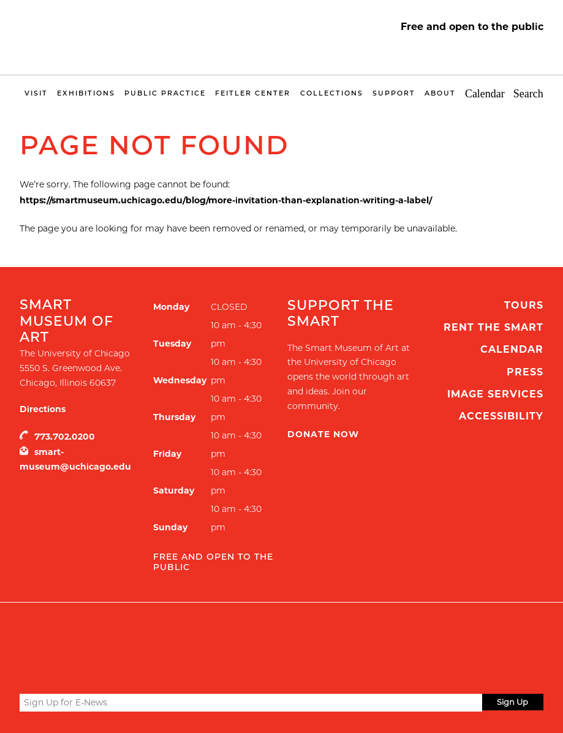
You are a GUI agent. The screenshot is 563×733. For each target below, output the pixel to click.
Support (393, 93)
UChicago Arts (137, 633)
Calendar (485, 94)
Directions (43, 409)
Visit (36, 93)
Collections (331, 93)
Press (525, 372)
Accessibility (501, 416)
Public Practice (165, 93)
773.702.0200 (64, 436)
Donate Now (323, 434)
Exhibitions (86, 93)
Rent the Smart (493, 327)
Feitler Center (252, 93)
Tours (523, 305)
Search (528, 94)
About (440, 93)
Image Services (495, 394)
